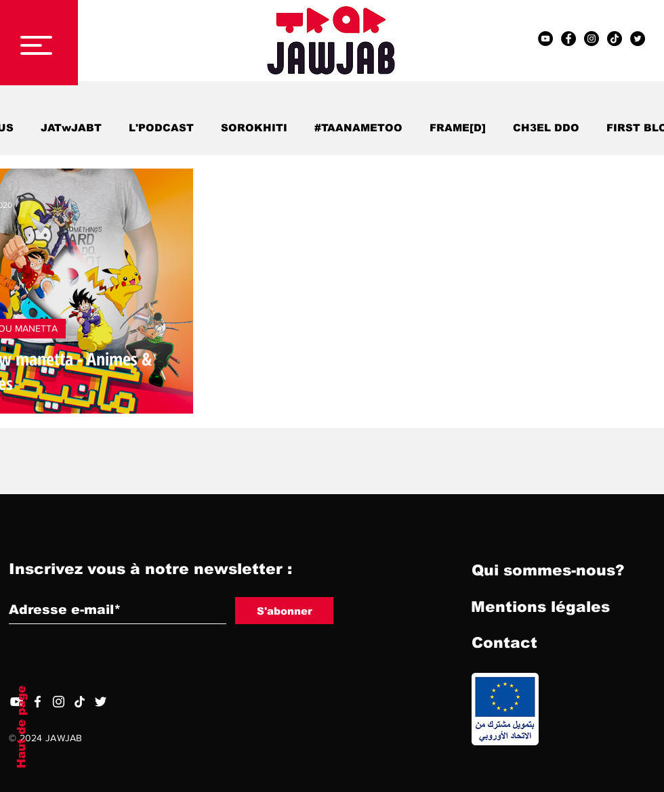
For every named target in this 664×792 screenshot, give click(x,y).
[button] (36, 45)
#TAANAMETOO (358, 127)
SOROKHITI (254, 127)
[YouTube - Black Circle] (545, 38)
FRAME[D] (458, 127)
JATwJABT (71, 127)
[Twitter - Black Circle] (637, 38)
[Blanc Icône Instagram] (58, 701)
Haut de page (21, 727)
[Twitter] (100, 701)
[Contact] (504, 643)
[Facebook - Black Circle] (568, 38)
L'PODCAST (161, 127)
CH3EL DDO (546, 127)
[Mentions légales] (540, 607)
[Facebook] (37, 701)
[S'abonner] (284, 610)
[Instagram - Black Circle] (591, 38)
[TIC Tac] (614, 38)
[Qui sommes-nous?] (548, 570)
